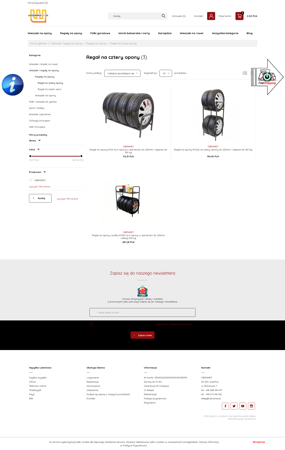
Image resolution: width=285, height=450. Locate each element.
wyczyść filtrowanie (39, 186)
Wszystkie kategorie (225, 33)
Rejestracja (93, 381)
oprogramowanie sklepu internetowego (242, 417)
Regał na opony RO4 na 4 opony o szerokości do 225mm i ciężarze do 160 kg (128, 151)
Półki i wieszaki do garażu (43, 101)
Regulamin (162, 324)
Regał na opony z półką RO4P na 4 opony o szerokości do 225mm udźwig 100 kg (128, 236)
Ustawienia (92, 390)
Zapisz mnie (142, 335)
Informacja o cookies (215, 416)
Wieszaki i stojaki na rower (43, 64)
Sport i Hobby (36, 108)
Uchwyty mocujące (39, 120)
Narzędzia (165, 33)
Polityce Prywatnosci (135, 445)
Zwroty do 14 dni (153, 381)
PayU (32, 394)
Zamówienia (93, 386)
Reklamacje (150, 394)
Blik (31, 398)
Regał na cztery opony (50, 83)
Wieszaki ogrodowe (40, 114)
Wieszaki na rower (192, 33)
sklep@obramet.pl (211, 398)
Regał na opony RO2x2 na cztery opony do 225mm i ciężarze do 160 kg (213, 149)
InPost (32, 381)
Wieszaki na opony (40, 33)
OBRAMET (40, 180)
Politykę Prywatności (181, 324)
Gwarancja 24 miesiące (156, 386)
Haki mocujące (37, 126)
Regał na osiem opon (50, 89)
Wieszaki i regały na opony (44, 70)
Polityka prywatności (155, 398)
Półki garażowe (100, 33)
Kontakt (198, 16)
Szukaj (41, 198)
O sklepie (149, 390)
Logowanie (93, 377)
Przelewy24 (35, 390)
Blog (250, 33)
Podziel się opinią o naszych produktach (108, 394)
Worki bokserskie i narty (134, 33)
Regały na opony (71, 33)
